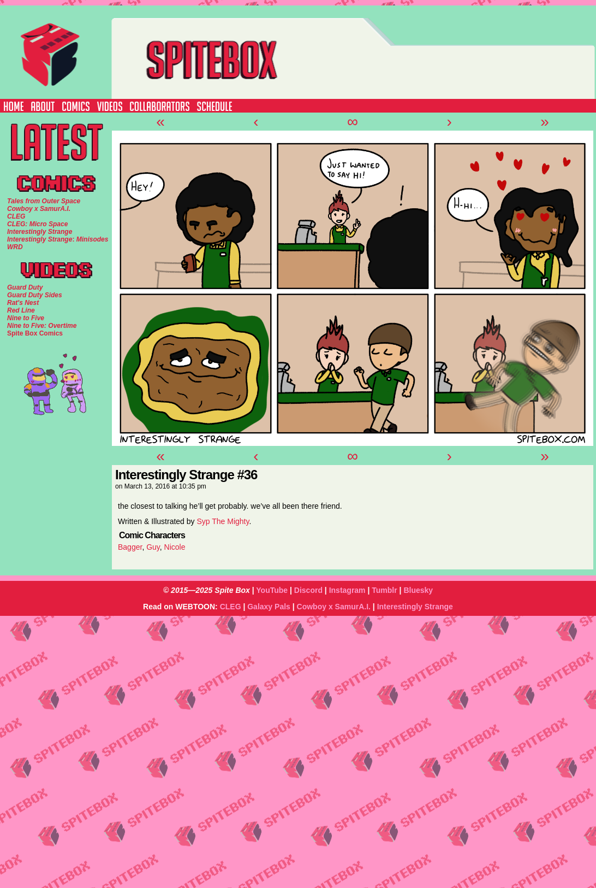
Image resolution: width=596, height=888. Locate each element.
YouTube (272, 590)
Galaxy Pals (268, 606)
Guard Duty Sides (34, 295)
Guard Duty (25, 287)
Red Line (21, 310)
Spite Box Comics (35, 333)
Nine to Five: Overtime (41, 326)
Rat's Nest (23, 303)
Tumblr (384, 590)
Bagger (130, 547)
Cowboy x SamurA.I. (334, 606)
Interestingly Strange (415, 606)
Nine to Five (25, 318)
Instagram (347, 590)
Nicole (175, 547)
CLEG (230, 606)
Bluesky (418, 590)
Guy (153, 547)
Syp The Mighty (222, 521)
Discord (308, 590)
